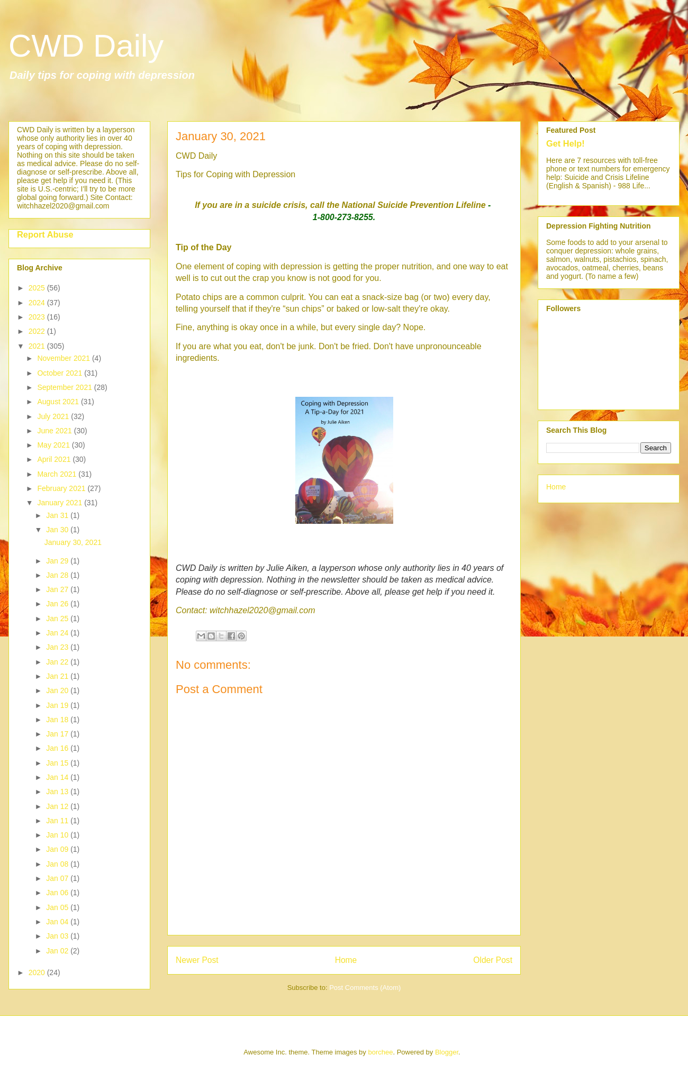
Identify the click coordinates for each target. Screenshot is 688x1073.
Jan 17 (58, 734)
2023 (38, 317)
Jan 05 (58, 907)
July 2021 (54, 416)
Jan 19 (58, 705)
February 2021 (62, 488)
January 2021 (60, 502)
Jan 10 (58, 835)
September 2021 (65, 387)
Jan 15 (58, 763)
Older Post (492, 960)
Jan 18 (58, 719)
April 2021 (55, 459)
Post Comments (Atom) (365, 988)
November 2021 (64, 358)
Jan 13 (58, 791)
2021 (38, 346)
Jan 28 (58, 575)
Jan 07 (58, 878)
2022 (38, 331)
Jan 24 (58, 633)
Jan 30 (58, 529)
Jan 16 (58, 748)
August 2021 (59, 401)
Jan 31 (58, 515)
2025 (38, 288)
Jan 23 (58, 647)
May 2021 (54, 445)
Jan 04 (58, 921)
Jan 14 (58, 777)
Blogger (446, 1052)
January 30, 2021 (73, 542)
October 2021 (60, 373)
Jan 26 (58, 603)
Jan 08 (58, 864)
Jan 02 (58, 951)
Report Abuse (45, 234)
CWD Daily (86, 45)
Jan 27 (58, 589)
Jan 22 (58, 662)
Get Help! (565, 143)
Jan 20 (58, 690)
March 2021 (57, 474)
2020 (38, 972)
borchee (380, 1052)
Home (346, 960)
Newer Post (197, 960)
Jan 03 (58, 936)
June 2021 (55, 430)
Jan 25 (58, 618)
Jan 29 (58, 561)
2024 (38, 302)
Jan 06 (58, 892)
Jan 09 (58, 849)
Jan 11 (58, 820)
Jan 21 (58, 676)
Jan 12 (58, 806)
